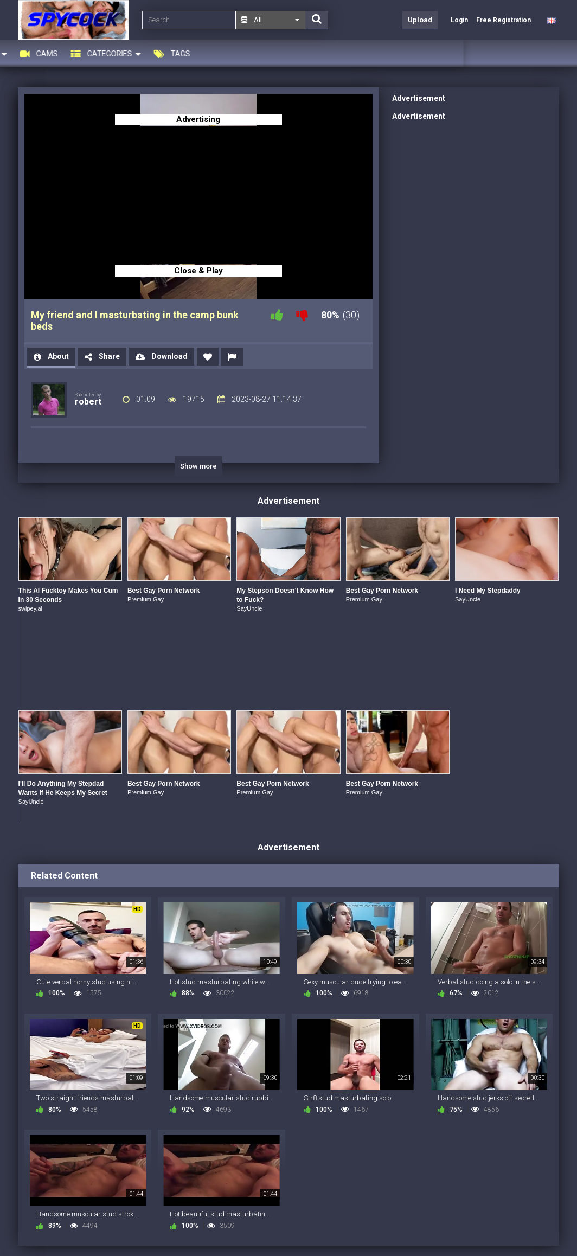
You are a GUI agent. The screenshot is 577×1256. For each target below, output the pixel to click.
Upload (420, 20)
